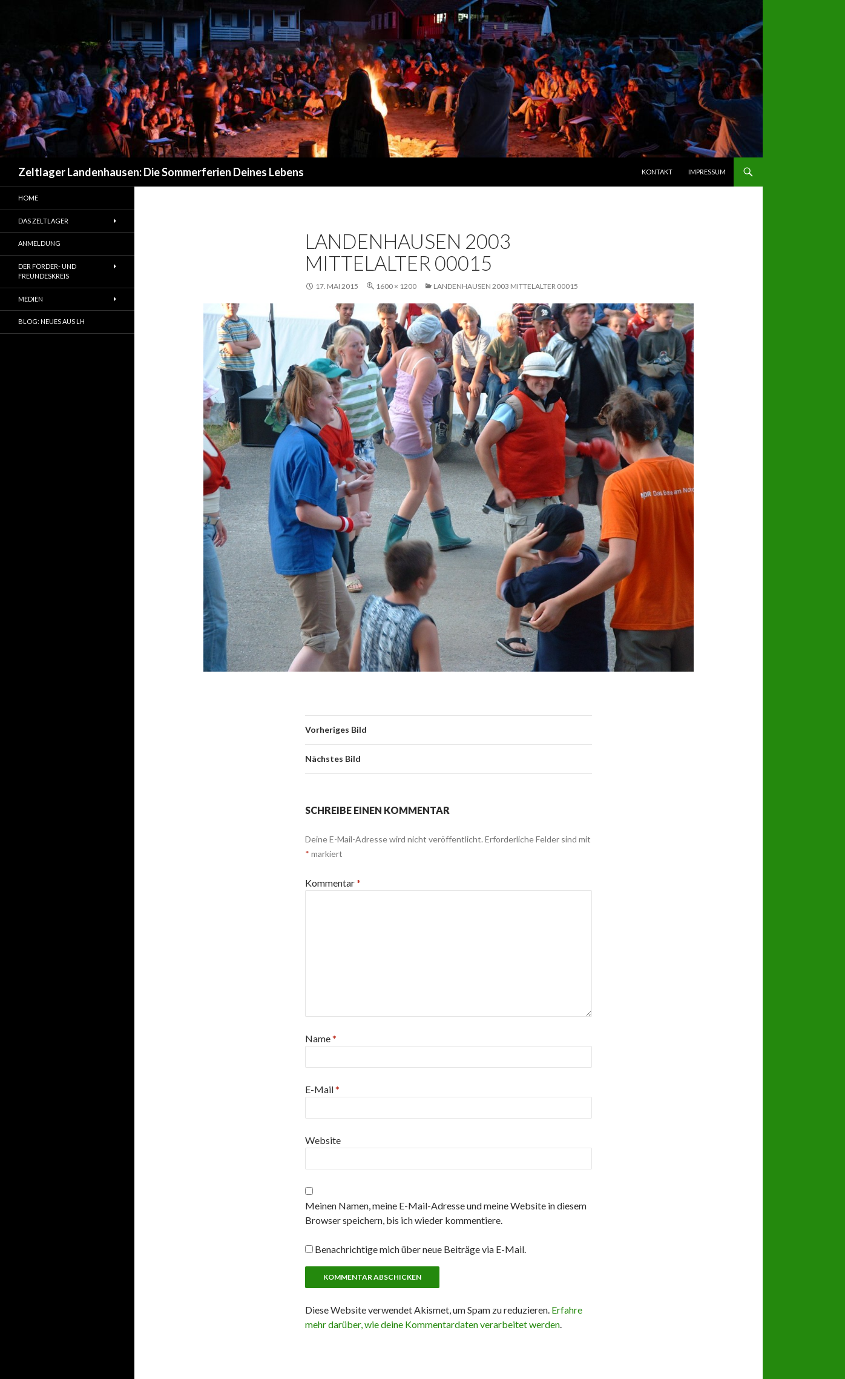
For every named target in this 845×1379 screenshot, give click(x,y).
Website (323, 1140)
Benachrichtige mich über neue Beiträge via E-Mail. (420, 1249)
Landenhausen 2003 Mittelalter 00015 (505, 286)
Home (28, 198)
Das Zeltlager (43, 221)
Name (321, 1038)
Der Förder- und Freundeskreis (47, 271)
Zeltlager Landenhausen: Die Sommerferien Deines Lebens (161, 172)
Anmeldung (39, 243)
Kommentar (333, 882)
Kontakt (657, 172)
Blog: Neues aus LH (51, 321)
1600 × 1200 (396, 286)
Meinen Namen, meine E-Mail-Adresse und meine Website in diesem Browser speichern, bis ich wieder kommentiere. (446, 1213)
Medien (30, 299)
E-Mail (322, 1089)
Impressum (707, 172)
